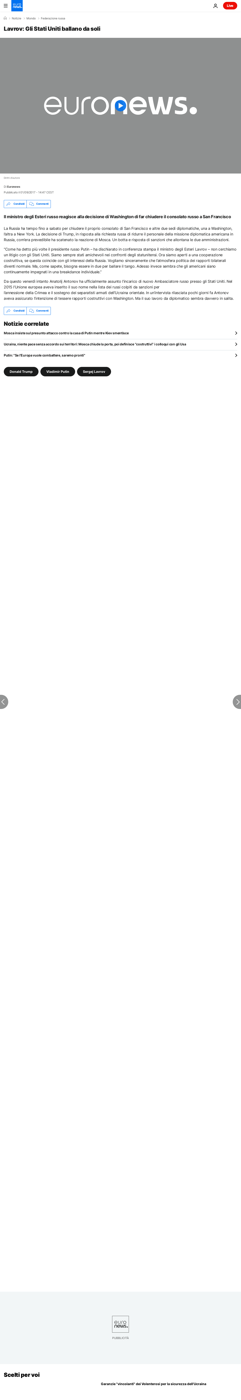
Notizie (16, 18)
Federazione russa (53, 18)
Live (230, 6)
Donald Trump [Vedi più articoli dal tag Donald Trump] (21, 371)
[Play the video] (120, 106)
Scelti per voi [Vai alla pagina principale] (21, 1374)
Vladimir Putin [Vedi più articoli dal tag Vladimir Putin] (57, 371)
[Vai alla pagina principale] (17, 5)
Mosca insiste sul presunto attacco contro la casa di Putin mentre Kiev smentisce (66, 333)
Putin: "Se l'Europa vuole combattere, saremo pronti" (44, 355)
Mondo (31, 18)
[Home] (5, 18)
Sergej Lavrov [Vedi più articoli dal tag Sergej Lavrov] (94, 371)
